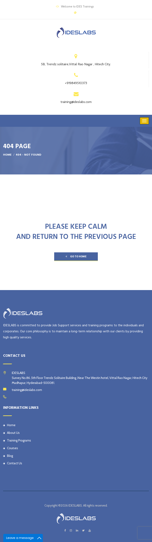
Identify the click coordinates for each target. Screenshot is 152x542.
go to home (76, 256)
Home (7, 155)
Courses (10, 448)
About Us (11, 433)
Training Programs (17, 440)
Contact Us (12, 463)
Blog (8, 456)
